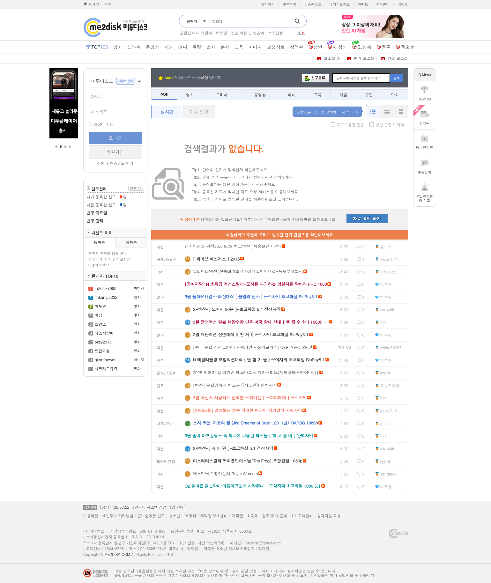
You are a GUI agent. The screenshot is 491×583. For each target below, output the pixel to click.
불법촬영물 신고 (151, 515)
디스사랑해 (104, 333)
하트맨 (221, 32)
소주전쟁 (275, 32)
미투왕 (100, 306)
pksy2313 (103, 341)
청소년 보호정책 (182, 515)
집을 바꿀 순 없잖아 (247, 32)
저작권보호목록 (245, 515)
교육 (317, 94)
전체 (164, 94)
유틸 (369, 94)
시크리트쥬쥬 (106, 368)
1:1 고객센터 (302, 515)
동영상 (260, 94)
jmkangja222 (106, 297)
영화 (190, 94)
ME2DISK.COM (117, 554)
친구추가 (136, 188)
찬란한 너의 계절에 (196, 32)
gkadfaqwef (105, 359)
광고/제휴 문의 (274, 515)
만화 (395, 94)
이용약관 (90, 515)
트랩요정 (102, 350)
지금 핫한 (199, 111)
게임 (343, 94)
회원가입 (115, 152)
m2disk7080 (105, 288)
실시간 (167, 111)
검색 (396, 78)
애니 (292, 94)
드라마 (221, 94)
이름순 (131, 242)
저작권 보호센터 (214, 515)
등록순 (99, 242)
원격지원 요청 (329, 515)
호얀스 (100, 324)
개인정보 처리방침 (117, 515)
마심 (98, 315)
